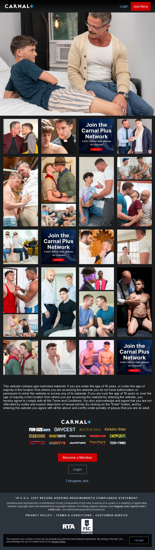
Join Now (140, 6)
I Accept (139, 540)
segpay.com (121, 506)
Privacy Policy (39, 515)
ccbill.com (54, 509)
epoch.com (138, 506)
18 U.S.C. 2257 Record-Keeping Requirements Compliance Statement (77, 498)
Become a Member (77, 457)
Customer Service (111, 515)
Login (124, 6)
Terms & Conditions (74, 515)
